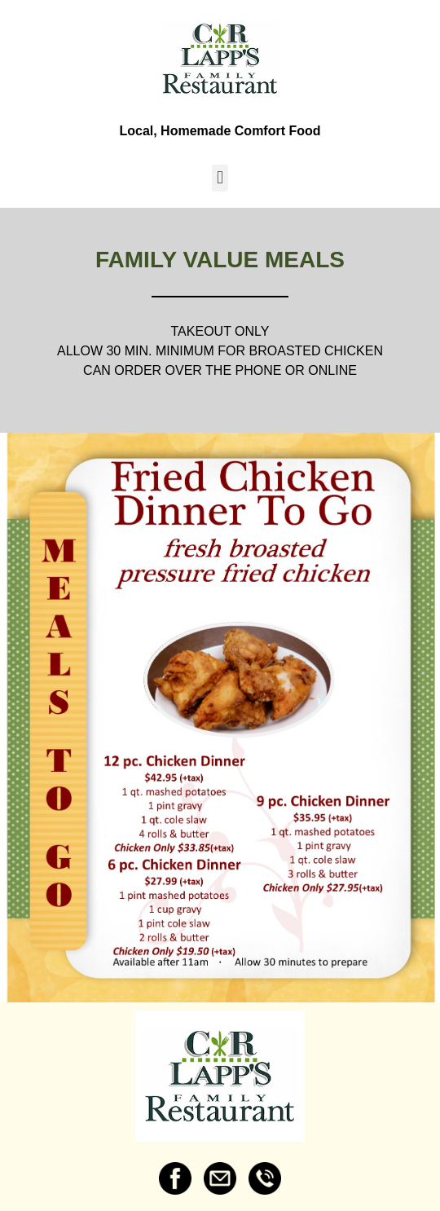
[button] (219, 178)
